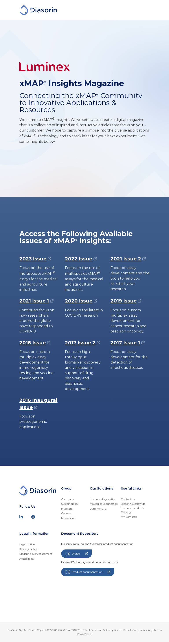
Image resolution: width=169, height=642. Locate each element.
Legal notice (27, 544)
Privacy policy (28, 549)
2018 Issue (32, 343)
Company (67, 499)
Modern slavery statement (35, 553)
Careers (66, 513)
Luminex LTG (98, 508)
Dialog (77, 553)
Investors (66, 508)
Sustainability (70, 503)
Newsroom (68, 518)
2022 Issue (78, 259)
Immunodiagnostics (102, 499)
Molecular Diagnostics (104, 503)
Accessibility (27, 558)
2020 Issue (78, 301)
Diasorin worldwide (133, 503)
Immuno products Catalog (132, 510)
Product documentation (88, 572)
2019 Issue (123, 301)
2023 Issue (32, 259)
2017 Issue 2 (80, 343)
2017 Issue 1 (125, 343)
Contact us (128, 499)
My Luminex (129, 516)
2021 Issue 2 (125, 259)
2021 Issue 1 (34, 301)
